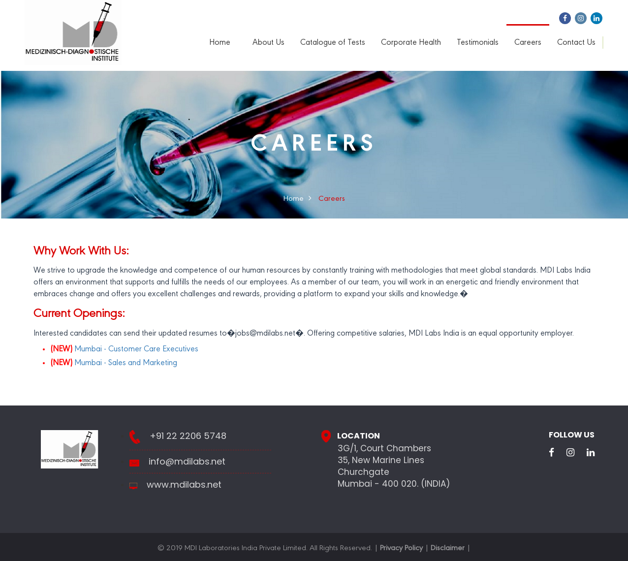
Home (219, 43)
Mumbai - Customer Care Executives (124, 349)
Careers (527, 43)
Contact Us (576, 43)
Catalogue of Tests (332, 43)
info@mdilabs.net (187, 461)
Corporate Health (411, 43)
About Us (268, 43)
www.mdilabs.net (184, 484)
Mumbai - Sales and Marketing (113, 363)
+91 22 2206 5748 (188, 436)
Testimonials (478, 43)
